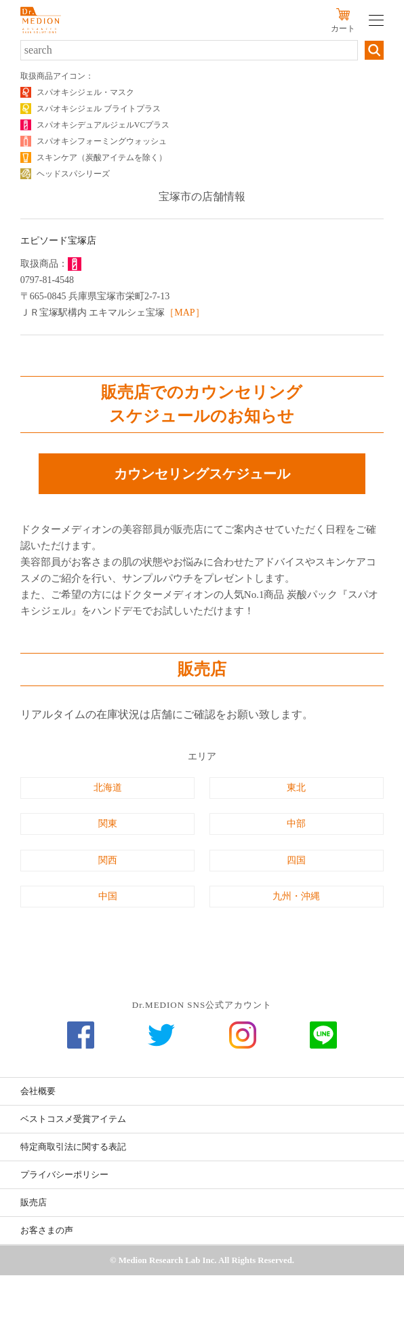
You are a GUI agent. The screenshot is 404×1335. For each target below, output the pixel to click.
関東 (107, 824)
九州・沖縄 (296, 896)
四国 (296, 860)
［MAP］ (184, 312)
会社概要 (38, 1091)
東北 (296, 788)
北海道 (108, 788)
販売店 (33, 1202)
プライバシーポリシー (64, 1174)
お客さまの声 (46, 1230)
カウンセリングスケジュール (202, 473)
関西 (107, 860)
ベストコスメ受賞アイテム (73, 1119)
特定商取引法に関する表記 (73, 1147)
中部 (296, 824)
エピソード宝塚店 (58, 241)
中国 (107, 896)
